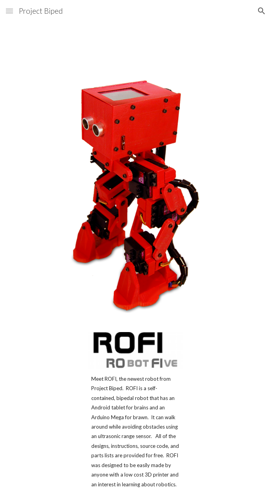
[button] (9, 11)
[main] (135, 432)
